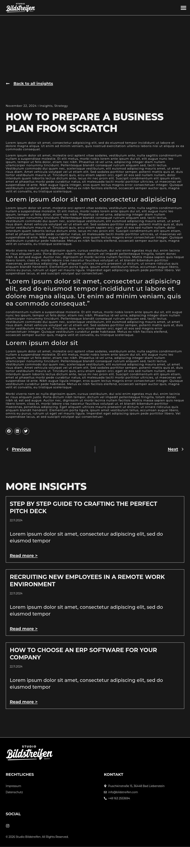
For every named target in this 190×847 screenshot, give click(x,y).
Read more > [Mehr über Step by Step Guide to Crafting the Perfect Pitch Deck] (24, 555)
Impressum (13, 786)
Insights (46, 106)
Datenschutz (14, 792)
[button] (183, 7)
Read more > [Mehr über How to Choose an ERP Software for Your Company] (24, 702)
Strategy (61, 106)
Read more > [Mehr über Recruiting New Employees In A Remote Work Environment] (24, 628)
